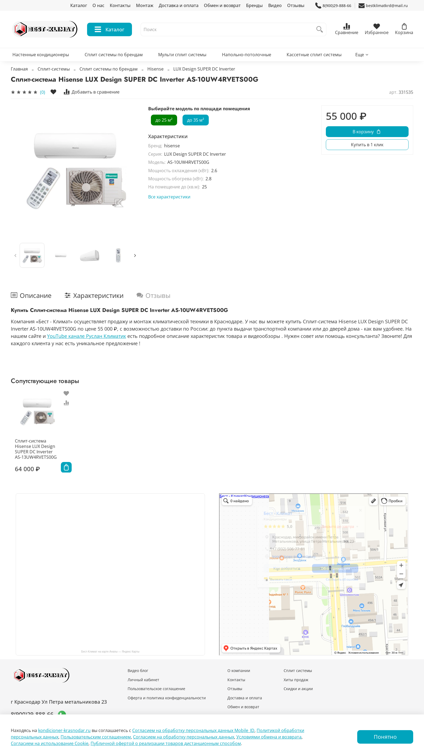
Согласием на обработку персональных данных (183, 737)
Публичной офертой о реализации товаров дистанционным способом (166, 743)
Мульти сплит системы (182, 55)
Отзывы (295, 5)
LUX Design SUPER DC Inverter (204, 69)
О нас (98, 5)
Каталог (78, 5)
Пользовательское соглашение (156, 688)
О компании (238, 670)
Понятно (385, 736)
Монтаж (144, 5)
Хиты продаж (296, 679)
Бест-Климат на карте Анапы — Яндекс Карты (110, 651)
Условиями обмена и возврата (269, 737)
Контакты (120, 5)
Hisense (155, 69)
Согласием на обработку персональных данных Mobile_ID (193, 730)
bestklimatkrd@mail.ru (383, 5)
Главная (19, 69)
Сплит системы (298, 670)
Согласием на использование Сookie (49, 743)
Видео (275, 5)
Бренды (254, 5)
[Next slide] (135, 255)
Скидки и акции (298, 688)
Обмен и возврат (222, 5)
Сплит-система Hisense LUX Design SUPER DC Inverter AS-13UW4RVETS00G (33, 452)
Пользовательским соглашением (96, 737)
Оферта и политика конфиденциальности (167, 697)
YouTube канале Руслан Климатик (86, 336)
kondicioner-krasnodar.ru (64, 730)
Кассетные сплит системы (314, 55)
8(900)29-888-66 (333, 5)
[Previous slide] (15, 255)
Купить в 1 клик (367, 145)
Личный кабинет (143, 679)
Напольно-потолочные (246, 55)
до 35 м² (195, 120)
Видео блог (138, 670)
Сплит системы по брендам (114, 55)
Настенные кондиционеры (40, 55)
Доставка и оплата (178, 5)
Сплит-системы (54, 69)
